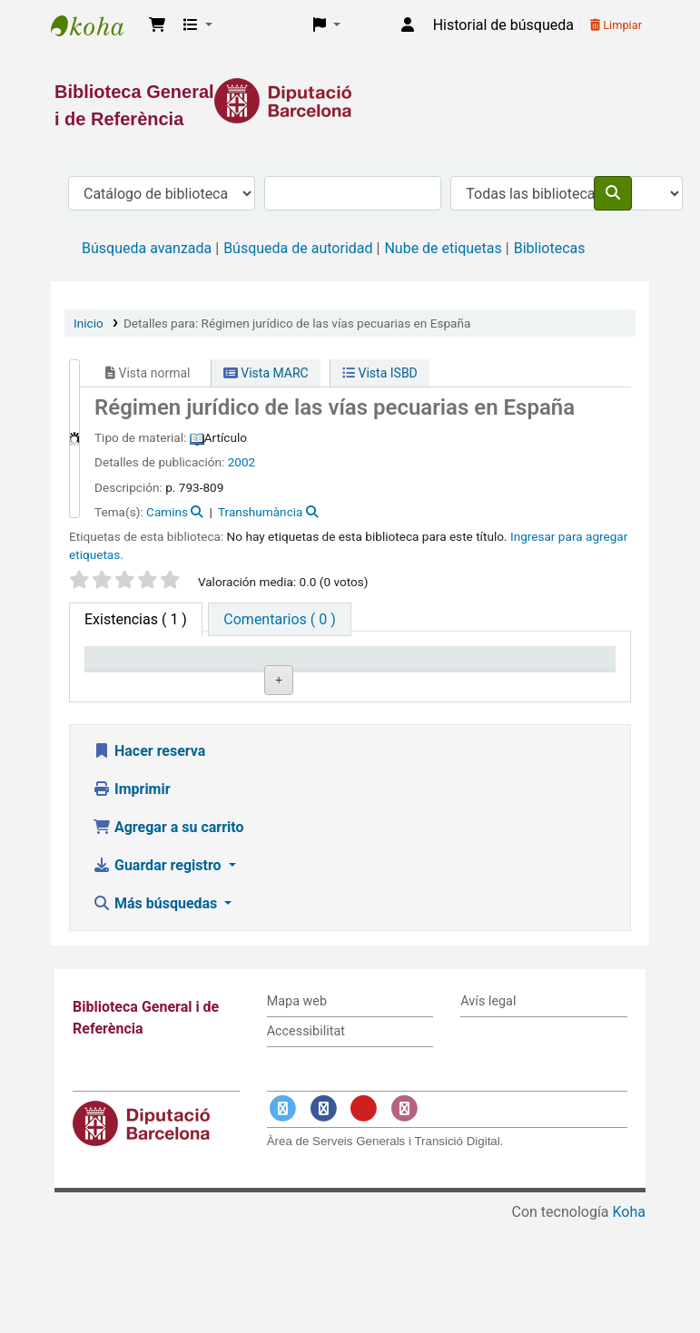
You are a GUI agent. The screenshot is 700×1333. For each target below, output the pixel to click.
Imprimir (132, 899)
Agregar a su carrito (168, 937)
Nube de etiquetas (442, 248)
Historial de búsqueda (503, 25)
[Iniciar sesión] (407, 25)
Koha (629, 1321)
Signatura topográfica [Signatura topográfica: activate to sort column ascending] (342, 675)
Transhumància (260, 512)
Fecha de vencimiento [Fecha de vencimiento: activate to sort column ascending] (556, 675)
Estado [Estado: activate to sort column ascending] (434, 684)
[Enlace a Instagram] (404, 1219)
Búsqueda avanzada (147, 248)
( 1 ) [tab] (135, 619)
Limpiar (616, 25)
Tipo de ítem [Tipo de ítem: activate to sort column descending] (133, 684)
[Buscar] (613, 193)
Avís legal (488, 1112)
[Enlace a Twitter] (283, 1219)
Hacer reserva (149, 861)
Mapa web (297, 1112)
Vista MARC (266, 373)
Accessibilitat (306, 1141)
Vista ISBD (380, 373)
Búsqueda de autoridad (297, 248)
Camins (167, 512)
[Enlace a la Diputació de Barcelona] (350, 100)
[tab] (279, 619)
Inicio (89, 323)
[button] (157, 25)
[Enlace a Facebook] (323, 1219)
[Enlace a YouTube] (364, 1219)
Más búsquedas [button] (157, 1014)
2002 (242, 462)
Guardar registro (159, 976)
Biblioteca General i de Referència (96, 25)
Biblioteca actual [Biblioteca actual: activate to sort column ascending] (231, 675)
